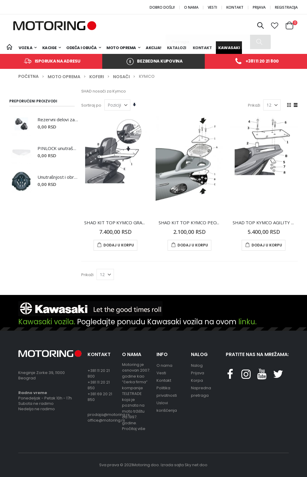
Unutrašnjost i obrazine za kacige (57, 177)
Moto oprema (64, 77)
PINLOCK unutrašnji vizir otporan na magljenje (57, 148)
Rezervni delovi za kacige (57, 119)
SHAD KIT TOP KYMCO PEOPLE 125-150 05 (204, 222)
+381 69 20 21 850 (100, 397)
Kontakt (234, 7)
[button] (275, 26)
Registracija (286, 7)
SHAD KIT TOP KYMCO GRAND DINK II (124, 222)
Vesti (212, 7)
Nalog (197, 365)
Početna (28, 76)
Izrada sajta (172, 465)
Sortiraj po (91, 105)
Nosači (121, 77)
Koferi (96, 77)
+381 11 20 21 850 (99, 385)
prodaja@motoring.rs (102, 414)
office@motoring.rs (102, 420)
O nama (191, 7)
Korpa (197, 380)
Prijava (259, 7)
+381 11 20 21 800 (262, 61)
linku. (247, 322)
